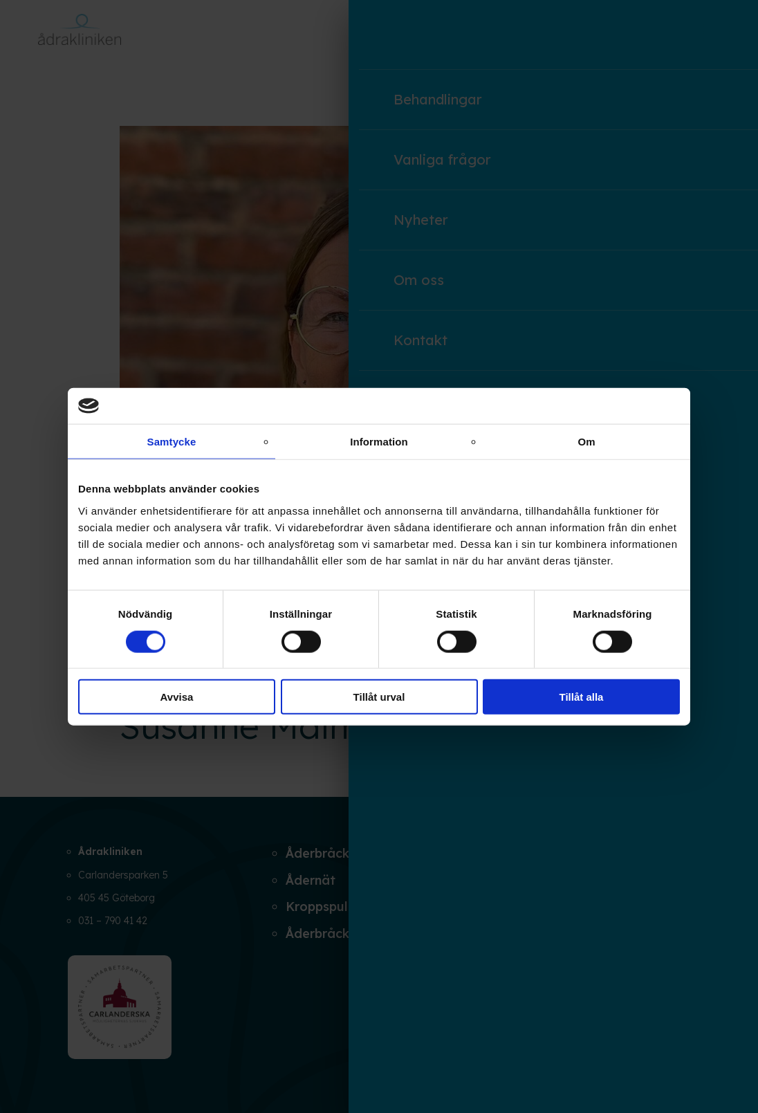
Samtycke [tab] (171, 442)
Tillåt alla (582, 697)
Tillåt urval (379, 697)
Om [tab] (586, 442)
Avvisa (177, 697)
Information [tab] (379, 442)
